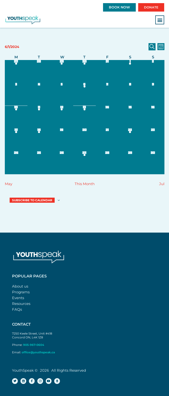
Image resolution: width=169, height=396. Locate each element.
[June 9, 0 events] (153, 94)
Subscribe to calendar (32, 200)
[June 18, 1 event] (38, 139)
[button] (159, 19)
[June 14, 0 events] (107, 117)
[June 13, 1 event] (84, 117)
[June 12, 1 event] (61, 117)
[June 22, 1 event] (130, 139)
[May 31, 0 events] (107, 71)
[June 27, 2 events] (84, 162)
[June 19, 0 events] (61, 139)
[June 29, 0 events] (130, 162)
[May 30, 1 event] (84, 71)
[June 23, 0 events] (153, 139)
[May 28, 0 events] (38, 71)
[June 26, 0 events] (61, 162)
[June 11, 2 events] (38, 117)
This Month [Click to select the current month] (85, 184)
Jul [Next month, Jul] (161, 184)
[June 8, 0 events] (130, 94)
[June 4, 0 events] (38, 94)
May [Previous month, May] (8, 184)
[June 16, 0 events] (153, 117)
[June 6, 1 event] (84, 94)
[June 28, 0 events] (107, 162)
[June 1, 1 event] (130, 71)
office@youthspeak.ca (38, 352)
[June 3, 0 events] (16, 94)
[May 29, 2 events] (61, 71)
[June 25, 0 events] (38, 162)
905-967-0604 (34, 345)
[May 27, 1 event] (16, 71)
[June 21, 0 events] (107, 139)
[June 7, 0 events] (107, 94)
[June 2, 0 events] (153, 71)
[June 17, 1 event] (16, 139)
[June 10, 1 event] (16, 117)
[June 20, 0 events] (84, 139)
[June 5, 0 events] (61, 94)
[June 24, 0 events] (16, 162)
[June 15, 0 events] (130, 117)
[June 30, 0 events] (153, 162)
